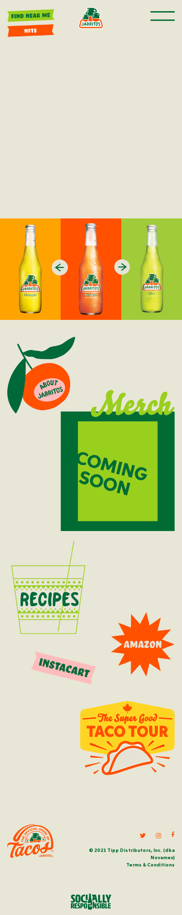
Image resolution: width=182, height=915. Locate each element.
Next (122, 267)
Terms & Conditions (150, 865)
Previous (60, 267)
